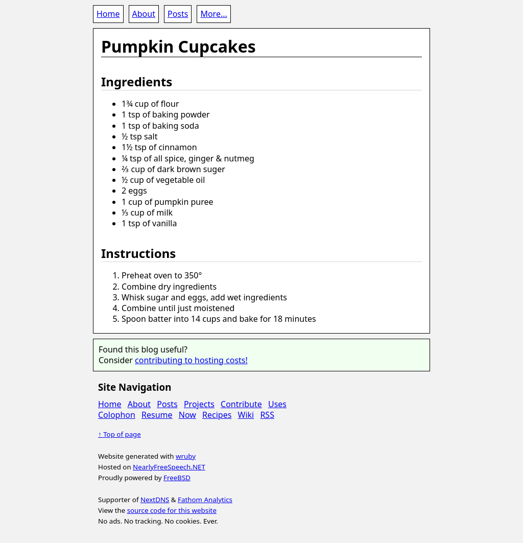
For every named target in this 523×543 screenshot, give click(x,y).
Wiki (246, 414)
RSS (267, 414)
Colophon (116, 414)
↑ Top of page (119, 434)
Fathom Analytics (205, 499)
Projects (199, 404)
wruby (186, 456)
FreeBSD (177, 477)
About (143, 13)
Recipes (216, 414)
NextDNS (154, 499)
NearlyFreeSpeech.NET (169, 466)
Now (187, 414)
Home (108, 13)
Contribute (241, 404)
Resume (157, 414)
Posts (178, 13)
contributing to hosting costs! (191, 360)
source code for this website (172, 510)
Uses (277, 404)
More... (213, 13)
